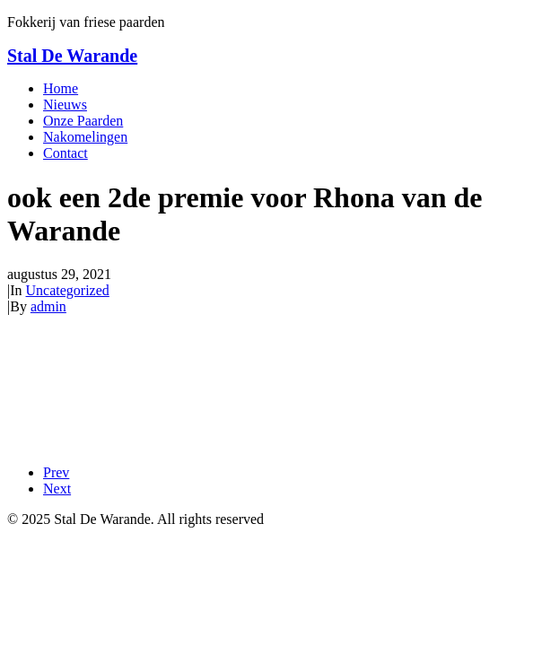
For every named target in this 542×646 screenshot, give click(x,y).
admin (48, 306)
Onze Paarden (83, 120)
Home (60, 88)
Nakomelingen (85, 136)
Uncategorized (67, 290)
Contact (65, 153)
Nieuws (65, 104)
